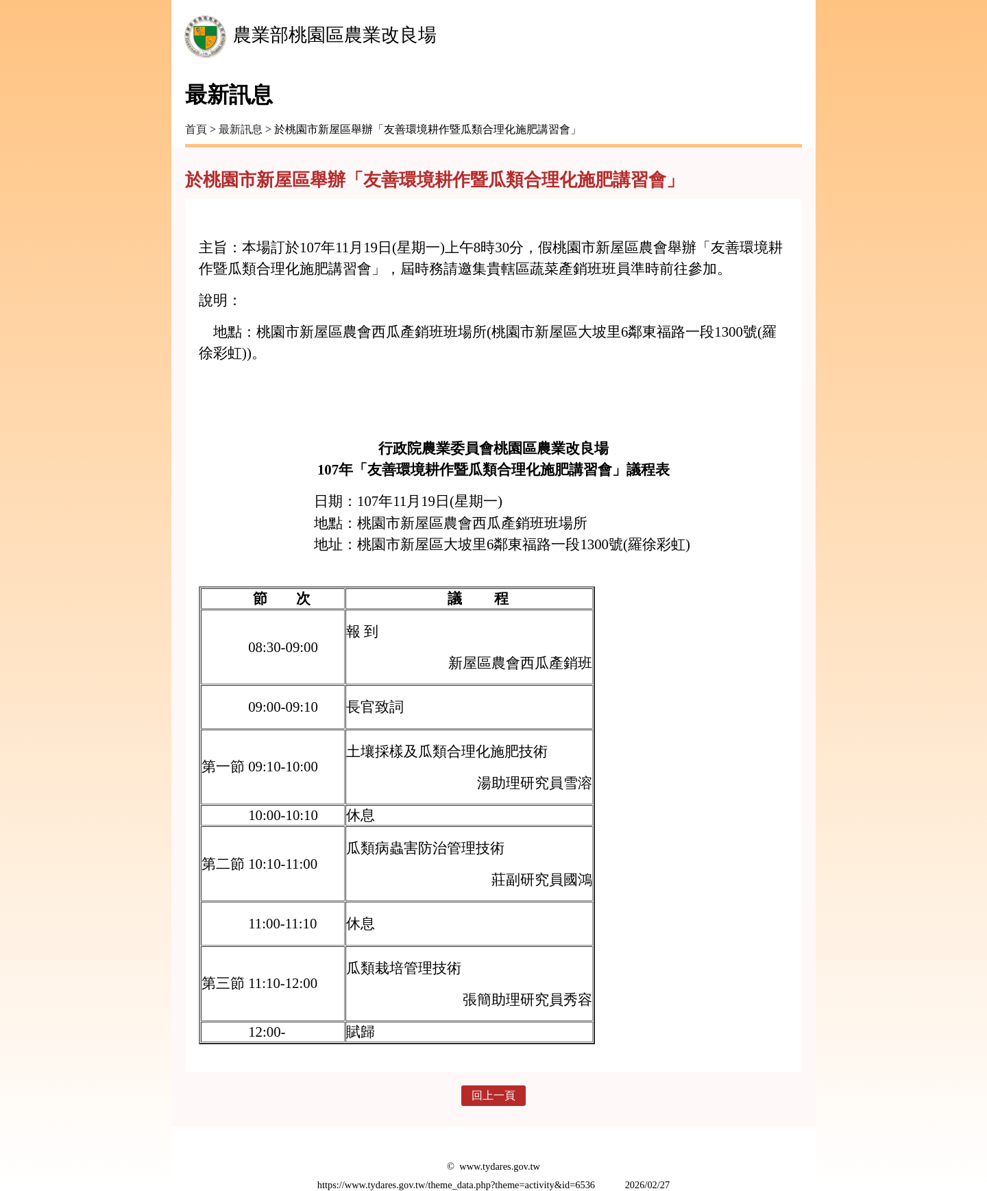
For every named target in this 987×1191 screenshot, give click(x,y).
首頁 (196, 129)
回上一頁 (493, 1095)
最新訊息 (241, 129)
